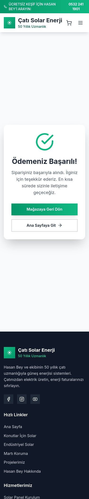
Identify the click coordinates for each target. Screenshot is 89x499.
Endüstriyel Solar (19, 444)
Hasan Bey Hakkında (22, 471)
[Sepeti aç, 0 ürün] (69, 23)
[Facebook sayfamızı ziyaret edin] (8, 399)
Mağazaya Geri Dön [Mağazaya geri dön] (44, 209)
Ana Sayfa (13, 426)
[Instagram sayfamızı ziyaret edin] (22, 399)
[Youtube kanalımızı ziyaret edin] (35, 399)
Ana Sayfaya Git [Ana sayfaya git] (44, 225)
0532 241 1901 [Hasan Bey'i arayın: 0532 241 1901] (76, 6)
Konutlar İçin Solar (20, 435)
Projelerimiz (14, 462)
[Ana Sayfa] (33, 23)
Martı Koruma (16, 453)
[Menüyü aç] (80, 23)
